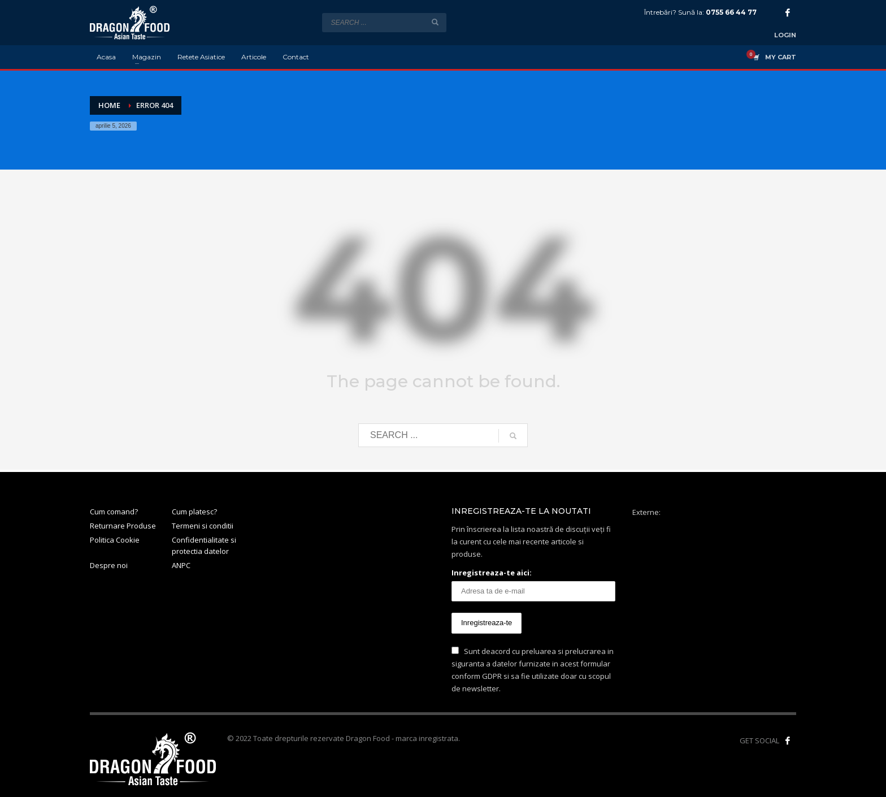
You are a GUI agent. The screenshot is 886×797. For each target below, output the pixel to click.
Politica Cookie (115, 540)
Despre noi (109, 565)
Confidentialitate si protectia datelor (204, 546)
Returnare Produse (123, 526)
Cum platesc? (194, 511)
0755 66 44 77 (731, 12)
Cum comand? (114, 511)
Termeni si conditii (202, 526)
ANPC (181, 565)
